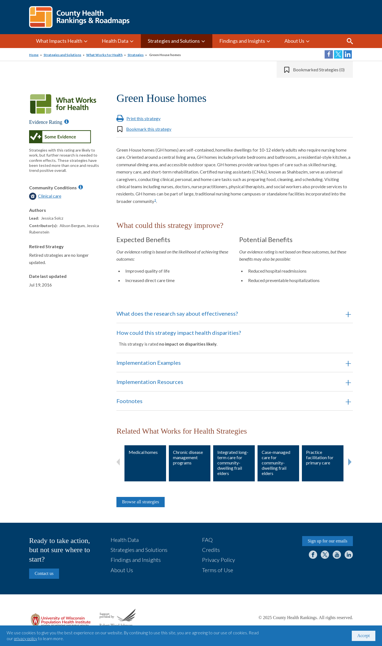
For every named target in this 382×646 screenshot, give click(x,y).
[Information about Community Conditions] (80, 187)
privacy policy (25, 638)
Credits (211, 549)
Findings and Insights (242, 41)
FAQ (207, 539)
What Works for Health (104, 55)
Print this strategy (143, 118)
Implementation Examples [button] (148, 362)
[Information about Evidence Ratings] (66, 121)
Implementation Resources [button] (149, 381)
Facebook (313, 555)
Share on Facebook (329, 54)
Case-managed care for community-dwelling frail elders (276, 462)
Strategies (136, 55)
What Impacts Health (59, 41)
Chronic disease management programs (188, 457)
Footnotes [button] (129, 401)
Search (350, 41)
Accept (363, 635)
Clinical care (49, 195)
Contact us (44, 573)
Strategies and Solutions (174, 41)
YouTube (337, 555)
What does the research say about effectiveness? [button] (177, 313)
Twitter (325, 555)
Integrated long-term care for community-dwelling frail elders (232, 462)
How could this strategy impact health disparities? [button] (227, 337)
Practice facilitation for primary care (319, 457)
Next (350, 461)
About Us (294, 41)
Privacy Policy (218, 559)
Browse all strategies (140, 501)
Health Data (115, 41)
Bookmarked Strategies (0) (319, 69)
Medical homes (143, 452)
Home (34, 55)
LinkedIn (349, 555)
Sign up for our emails (327, 541)
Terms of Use (217, 570)
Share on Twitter (338, 54)
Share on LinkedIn (347, 54)
